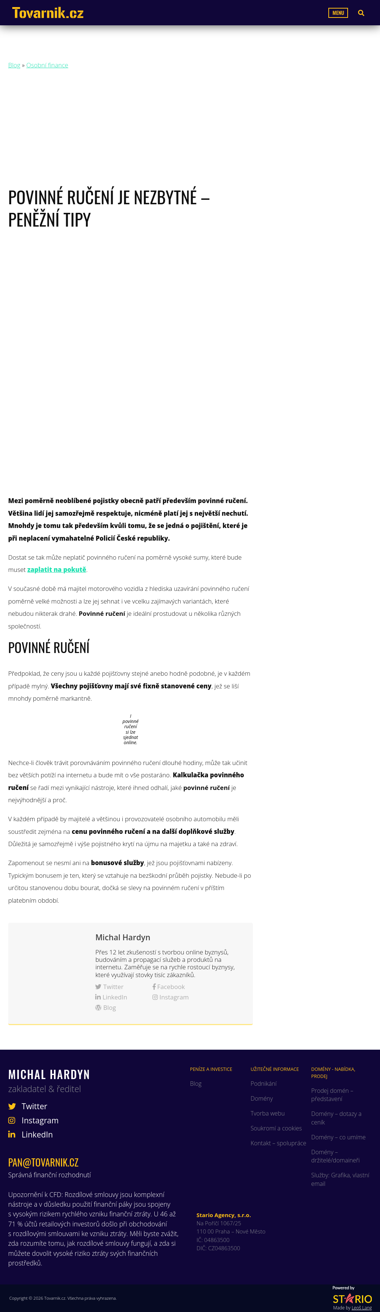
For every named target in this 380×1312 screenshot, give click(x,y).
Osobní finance (47, 65)
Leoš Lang (362, 1308)
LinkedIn (111, 997)
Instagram (170, 997)
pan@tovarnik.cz (43, 1162)
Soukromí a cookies (276, 1128)
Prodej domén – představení (332, 1095)
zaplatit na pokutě (57, 569)
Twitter (109, 986)
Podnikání (264, 1083)
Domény (262, 1098)
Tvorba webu (268, 1113)
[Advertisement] (190, 130)
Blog (14, 65)
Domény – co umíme (338, 1137)
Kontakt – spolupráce (278, 1143)
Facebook (168, 986)
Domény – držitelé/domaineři (335, 1156)
